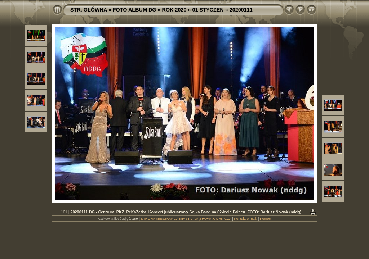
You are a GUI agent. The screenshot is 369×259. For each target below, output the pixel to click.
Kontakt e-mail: (245, 219)
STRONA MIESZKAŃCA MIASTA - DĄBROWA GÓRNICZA (186, 219)
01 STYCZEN (208, 10)
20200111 (241, 10)
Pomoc (265, 219)
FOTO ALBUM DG (134, 10)
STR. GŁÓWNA (88, 10)
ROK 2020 (174, 10)
